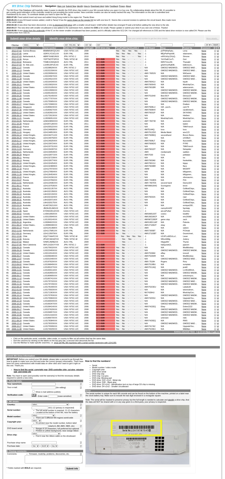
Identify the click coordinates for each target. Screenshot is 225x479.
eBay (163, 253)
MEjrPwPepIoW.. (168, 54)
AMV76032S (149, 197)
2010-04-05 (16, 121)
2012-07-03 (16, 56)
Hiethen (186, 115)
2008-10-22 (16, 177)
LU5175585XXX (50, 101)
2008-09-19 (16, 87)
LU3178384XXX (50, 321)
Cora (163, 155)
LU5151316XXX (50, 315)
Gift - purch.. (166, 107)
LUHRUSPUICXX (50, 65)
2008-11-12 (16, 278)
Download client (97, 6)
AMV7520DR (150, 256)
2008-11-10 (16, 90)
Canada (26, 68)
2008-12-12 (16, 197)
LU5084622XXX (50, 222)
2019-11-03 (16, 149)
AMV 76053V (150, 73)
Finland (26, 124)
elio (184, 225)
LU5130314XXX (50, 219)
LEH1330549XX (50, 152)
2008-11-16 (16, 284)
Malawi (26, 242)
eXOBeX (187, 138)
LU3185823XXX (50, 107)
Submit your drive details (25, 38)
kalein (185, 124)
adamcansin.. (188, 87)
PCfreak (186, 231)
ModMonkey (188, 247)
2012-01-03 (16, 290)
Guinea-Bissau (29, 51)
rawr (185, 197)
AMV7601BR (150, 87)
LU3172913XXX (50, 115)
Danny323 (187, 183)
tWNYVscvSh (166, 62)
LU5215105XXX (50, 87)
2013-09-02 (16, 264)
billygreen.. (187, 172)
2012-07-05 (16, 54)
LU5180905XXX (50, 276)
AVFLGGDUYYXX (51, 245)
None (204, 51)
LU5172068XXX (50, 104)
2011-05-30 (16, 143)
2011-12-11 (16, 208)
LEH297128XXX (50, 124)
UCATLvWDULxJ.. (169, 236)
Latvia (25, 54)
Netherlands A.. (29, 56)
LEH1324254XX (50, 163)
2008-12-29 (16, 73)
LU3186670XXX (50, 318)
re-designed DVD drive (62, 25)
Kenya (25, 59)
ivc (69, 14)
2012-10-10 (16, 217)
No (117, 214)
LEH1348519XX (50, 132)
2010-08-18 (16, 287)
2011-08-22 (16, 225)
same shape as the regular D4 (80, 20)
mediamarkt (166, 152)
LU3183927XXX (50, 110)
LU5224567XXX (50, 76)
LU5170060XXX (50, 298)
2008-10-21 (16, 84)
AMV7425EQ (150, 321)
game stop (165, 219)
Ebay (163, 141)
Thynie (186, 242)
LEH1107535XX (50, 186)
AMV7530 (148, 155)
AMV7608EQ (150, 135)
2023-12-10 (16, 253)
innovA (186, 253)
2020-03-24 (16, 205)
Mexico (26, 267)
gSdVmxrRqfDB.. (168, 65)
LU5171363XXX (50, 292)
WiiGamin (187, 73)
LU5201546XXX (50, 259)
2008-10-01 (16, 202)
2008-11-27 (16, 68)
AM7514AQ (149, 129)
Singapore (27, 107)
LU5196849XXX (50, 264)
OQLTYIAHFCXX (50, 236)
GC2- (100, 59)
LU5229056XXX (50, 73)
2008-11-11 (16, 107)
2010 (86, 56)
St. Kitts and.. (28, 65)
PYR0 (185, 143)
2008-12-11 (16, 281)
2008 (86, 51)
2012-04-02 (16, 62)
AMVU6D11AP (150, 222)
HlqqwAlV (165, 242)
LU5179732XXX (50, 281)
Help (107, 6)
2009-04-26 (16, 96)
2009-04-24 (16, 163)
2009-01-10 (16, 318)
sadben (186, 152)
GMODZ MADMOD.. (169, 68)
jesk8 (185, 267)
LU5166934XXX (50, 301)
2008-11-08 (16, 98)
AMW (146, 169)
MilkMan (186, 329)
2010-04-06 (16, 219)
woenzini (187, 121)
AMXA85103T (150, 214)
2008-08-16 (16, 115)
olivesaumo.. (188, 177)
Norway (26, 158)
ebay (163, 225)
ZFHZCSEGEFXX (51, 239)
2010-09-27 (16, 306)
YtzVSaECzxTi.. (168, 59)
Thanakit (186, 62)
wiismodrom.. (188, 290)
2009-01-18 (16, 261)
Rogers (164, 261)
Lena (185, 51)
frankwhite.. (188, 160)
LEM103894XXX (50, 121)
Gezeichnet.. (188, 233)
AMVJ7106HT (150, 225)
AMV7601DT (150, 149)
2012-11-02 (16, 231)
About (128, 6)
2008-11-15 (16, 132)
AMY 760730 (150, 121)
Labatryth (187, 287)
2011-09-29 (16, 82)
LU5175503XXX (50, 290)
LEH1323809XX (50, 166)
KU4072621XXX (50, 205)
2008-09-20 (16, 138)
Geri (185, 59)
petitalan (186, 155)
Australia (26, 188)
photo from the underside (34, 31)
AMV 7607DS (150, 183)
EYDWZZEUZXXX (51, 211)
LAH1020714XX (50, 200)
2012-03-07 (16, 180)
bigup (185, 163)
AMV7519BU (150, 264)
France (26, 127)
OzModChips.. (189, 188)
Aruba (25, 208)
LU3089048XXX (50, 225)
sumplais (187, 264)
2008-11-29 (16, 191)
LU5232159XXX (50, 70)
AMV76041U (149, 82)
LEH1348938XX (50, 129)
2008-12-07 (16, 259)
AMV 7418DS (150, 180)
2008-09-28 (16, 250)
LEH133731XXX (50, 146)
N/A (146, 68)
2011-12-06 (16, 59)
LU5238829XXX (50, 68)
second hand (166, 183)
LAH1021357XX (50, 188)
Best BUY (165, 96)
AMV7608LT (149, 141)
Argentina (27, 222)
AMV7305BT (149, 231)
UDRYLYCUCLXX (51, 54)
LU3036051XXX (50, 118)
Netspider (187, 149)
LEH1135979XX (50, 233)
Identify (80, 6)
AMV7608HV (150, 110)
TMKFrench (188, 127)
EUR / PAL (68, 54)
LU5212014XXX (50, 253)
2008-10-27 (16, 326)
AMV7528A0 (149, 253)
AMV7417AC (150, 326)
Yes (117, 51)
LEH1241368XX (50, 228)
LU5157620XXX (50, 309)
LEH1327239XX (50, 158)
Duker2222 (187, 306)
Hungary (26, 132)
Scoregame (166, 186)
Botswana (27, 62)
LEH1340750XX (50, 138)
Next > (209, 332)
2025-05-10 (16, 166)
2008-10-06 (16, 315)
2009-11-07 (16, 129)
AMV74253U (149, 298)
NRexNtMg (165, 239)
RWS (185, 321)
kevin (185, 186)
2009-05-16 (16, 222)
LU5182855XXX (50, 273)
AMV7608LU (149, 107)
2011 (86, 62)
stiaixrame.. (188, 54)
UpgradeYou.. (189, 298)
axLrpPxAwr (166, 211)
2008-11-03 (16, 93)
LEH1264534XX (50, 174)
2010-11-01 (16, 183)
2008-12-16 (16, 169)
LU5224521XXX (50, 79)
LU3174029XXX (50, 329)
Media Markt (166, 132)
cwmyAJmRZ (166, 208)
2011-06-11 (16, 186)
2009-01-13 (16, 113)
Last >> (215, 332)
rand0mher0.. (188, 110)
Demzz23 (187, 96)
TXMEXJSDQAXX (51, 62)
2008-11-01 (16, 270)
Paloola (186, 222)
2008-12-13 (16, 70)
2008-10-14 (16, 295)
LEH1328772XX (50, 155)
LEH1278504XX (50, 172)
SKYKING (187, 113)
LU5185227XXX (50, 267)
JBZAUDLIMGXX (50, 208)
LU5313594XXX (50, 217)
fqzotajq (186, 208)
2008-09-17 (16, 188)
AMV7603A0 (149, 160)
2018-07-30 (16, 110)
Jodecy (186, 239)
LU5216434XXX (50, 82)
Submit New (71, 6)
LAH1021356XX (50, 191)
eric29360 (187, 217)
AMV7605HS (150, 84)
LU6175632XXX (50, 247)
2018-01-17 (16, 141)
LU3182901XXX (50, 113)
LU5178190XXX (50, 287)
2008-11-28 (16, 79)
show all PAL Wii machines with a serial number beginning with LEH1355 (85, 343)
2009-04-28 (16, 267)
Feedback (114, 6)
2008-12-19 (16, 301)
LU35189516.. (189, 270)
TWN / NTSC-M (70, 59)
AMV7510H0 (149, 96)
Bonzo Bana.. (189, 135)
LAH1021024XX (50, 197)
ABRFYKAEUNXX (51, 56)
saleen (186, 228)
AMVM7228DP (150, 219)
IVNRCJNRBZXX (50, 242)
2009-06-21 (16, 152)
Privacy (122, 6)
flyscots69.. (188, 141)
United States (28, 73)
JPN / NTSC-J (70, 56)
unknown (165, 318)
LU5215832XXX (50, 84)
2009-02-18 (16, 127)
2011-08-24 (16, 321)
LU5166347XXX (50, 304)
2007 (86, 236)
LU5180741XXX (50, 278)
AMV (146, 152)
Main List (61, 6)
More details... (212, 38)
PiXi (185, 180)
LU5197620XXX (50, 261)
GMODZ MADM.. (190, 90)
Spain (25, 211)
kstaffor (186, 214)
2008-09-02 (16, 214)
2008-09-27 (16, 256)
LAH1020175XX (50, 202)
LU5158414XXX (50, 306)
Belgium (26, 155)
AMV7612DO (150, 132)
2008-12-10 (16, 323)
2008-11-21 (16, 118)
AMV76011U (149, 163)
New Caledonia (29, 245)
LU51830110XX (50, 270)
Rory (185, 261)
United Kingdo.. (29, 135)
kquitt (185, 82)
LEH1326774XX (50, 160)
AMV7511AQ (150, 267)
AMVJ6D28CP (150, 217)
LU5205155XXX (50, 93)
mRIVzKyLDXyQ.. (168, 56)
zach (185, 219)
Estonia (26, 239)
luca (162, 129)
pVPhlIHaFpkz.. (167, 51)
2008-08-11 (16, 158)
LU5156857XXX (50, 312)
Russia (26, 180)
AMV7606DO (150, 143)
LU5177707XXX (50, 98)
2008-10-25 (16, 304)
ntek (185, 318)
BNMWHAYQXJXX (51, 51)
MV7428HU (149, 292)
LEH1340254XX (50, 141)
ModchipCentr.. (167, 118)
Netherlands (28, 121)
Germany (27, 129)
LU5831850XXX (50, 214)
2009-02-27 (16, 104)
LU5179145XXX (50, 96)
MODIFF (186, 169)
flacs (185, 166)
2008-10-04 (16, 101)
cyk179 (186, 107)
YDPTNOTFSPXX (51, 59)
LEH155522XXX (50, 127)
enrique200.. (188, 205)
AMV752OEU (150, 287)
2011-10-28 (16, 124)
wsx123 (186, 132)
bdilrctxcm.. (188, 65)
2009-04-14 (16, 135)
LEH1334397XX (50, 149)
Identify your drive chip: (64, 38)
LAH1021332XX (50, 194)
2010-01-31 (16, 172)
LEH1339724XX (50, 143)
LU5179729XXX (50, 284)
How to (87, 6)
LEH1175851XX (50, 231)
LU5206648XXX (50, 256)
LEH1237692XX (50, 180)
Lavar (185, 236)
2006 (86, 54)
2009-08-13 (16, 160)
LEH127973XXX (50, 169)
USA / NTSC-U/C (71, 51)
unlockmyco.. (188, 276)
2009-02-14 (16, 228)
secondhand (166, 135)
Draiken (186, 104)
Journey (186, 211)
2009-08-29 (16, 155)
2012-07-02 (16, 51)
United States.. (29, 225)
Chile (25, 236)
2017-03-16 (16, 233)
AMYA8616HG (150, 186)
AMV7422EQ (150, 306)
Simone (186, 56)
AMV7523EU (150, 329)
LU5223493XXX (50, 250)
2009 (86, 59)
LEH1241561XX (50, 177)
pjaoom (186, 245)
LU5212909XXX (50, 90)
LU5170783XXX (50, 295)
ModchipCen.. (189, 84)
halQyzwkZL (166, 245)
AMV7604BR (150, 166)
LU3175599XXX (50, 326)
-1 (145, 51)
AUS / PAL (68, 62)
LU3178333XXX (50, 323)
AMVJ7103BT (150, 233)
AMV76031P (149, 113)
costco (163, 214)
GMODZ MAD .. (190, 68)
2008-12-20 (16, 76)
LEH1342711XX (50, 135)
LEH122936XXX (50, 183)
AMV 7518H (149, 261)
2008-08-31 (16, 200)
